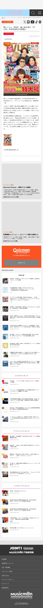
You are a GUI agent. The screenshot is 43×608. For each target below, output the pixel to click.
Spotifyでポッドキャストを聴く (11, 196)
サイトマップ (5, 583)
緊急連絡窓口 (5, 587)
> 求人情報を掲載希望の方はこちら (21, 255)
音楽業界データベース (8, 563)
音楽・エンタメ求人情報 (21, 250)
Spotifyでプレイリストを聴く (10, 241)
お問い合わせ (5, 575)
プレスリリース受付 (7, 571)
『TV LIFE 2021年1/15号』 (10, 149)
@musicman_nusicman (7, 270)
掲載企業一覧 (21, 262)
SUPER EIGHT (8, 39)
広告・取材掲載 (7, 21)
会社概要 (4, 559)
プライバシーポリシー (8, 579)
